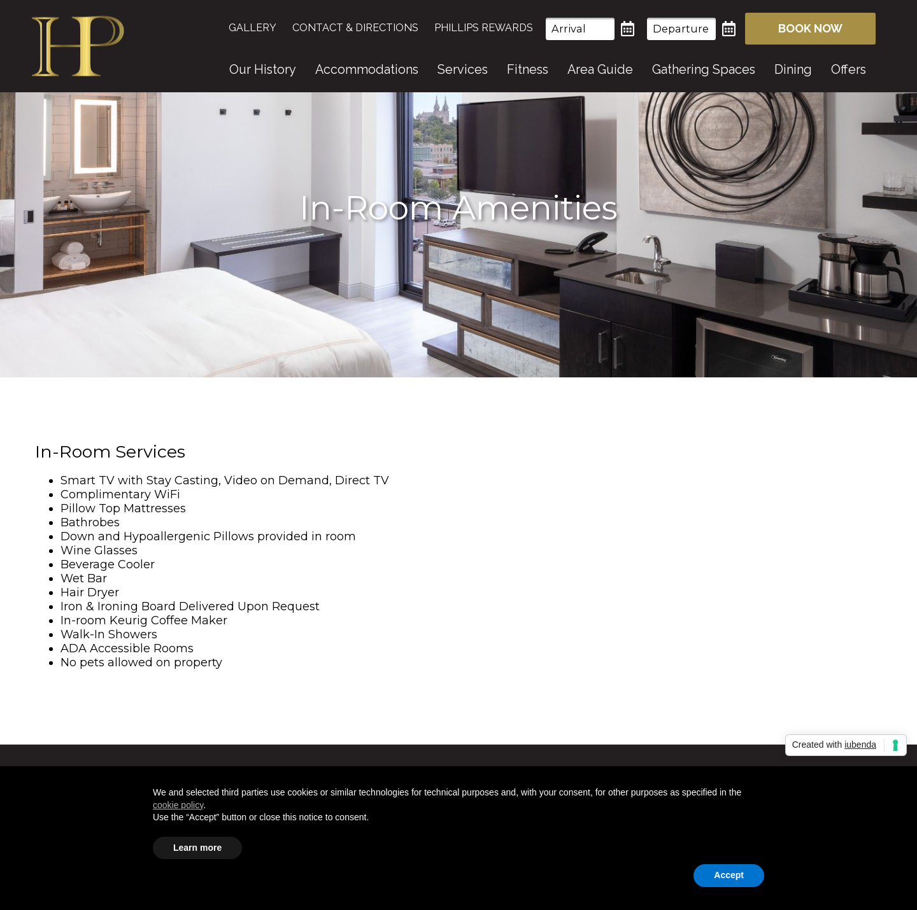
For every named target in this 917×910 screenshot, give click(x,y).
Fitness (527, 69)
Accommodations (366, 69)
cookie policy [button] (178, 805)
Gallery (252, 28)
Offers (848, 69)
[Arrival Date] (580, 29)
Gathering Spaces (703, 69)
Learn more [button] (197, 848)
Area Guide (600, 69)
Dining (793, 69)
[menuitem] (259, 28)
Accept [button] (729, 875)
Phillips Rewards (483, 28)
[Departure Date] (681, 29)
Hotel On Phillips (78, 46)
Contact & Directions (355, 28)
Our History (262, 69)
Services (462, 69)
